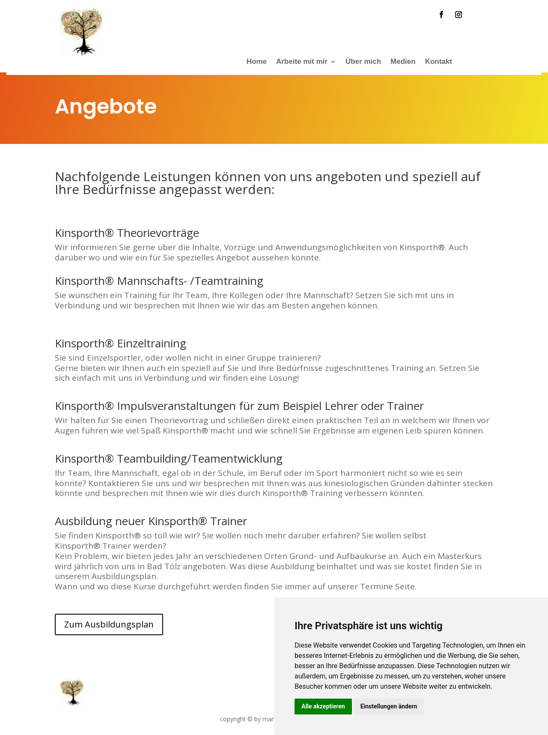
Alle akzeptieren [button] (323, 706)
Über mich (363, 62)
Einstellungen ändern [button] (388, 706)
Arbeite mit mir (302, 62)
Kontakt (438, 62)
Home (257, 62)
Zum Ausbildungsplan (109, 624)
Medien (403, 62)
